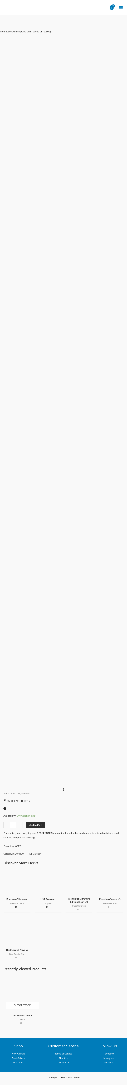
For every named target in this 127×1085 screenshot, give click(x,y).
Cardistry (37, 854)
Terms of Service (63, 1053)
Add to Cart (35, 825)
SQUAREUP (19, 854)
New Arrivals (18, 1053)
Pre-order (18, 1062)
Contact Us (63, 1062)
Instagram (109, 1058)
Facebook (109, 1053)
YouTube (108, 1062)
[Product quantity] (13, 825)
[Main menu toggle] (121, 7)
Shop (13, 793)
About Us (63, 1058)
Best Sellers (18, 1058)
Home (6, 793)
